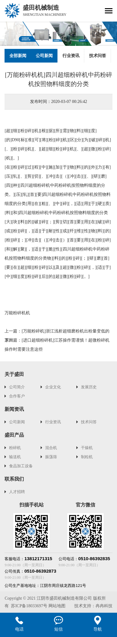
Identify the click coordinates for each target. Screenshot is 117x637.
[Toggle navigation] (108, 11)
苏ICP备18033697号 (29, 606)
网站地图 (56, 606)
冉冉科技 (103, 606)
